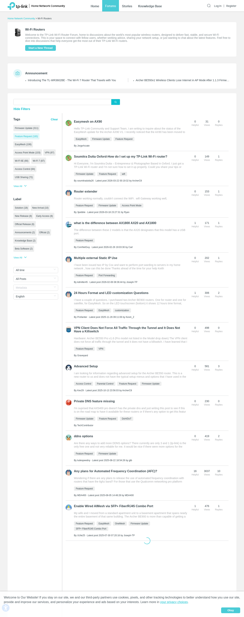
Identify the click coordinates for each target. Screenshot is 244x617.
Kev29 (80, 390)
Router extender (85, 191)
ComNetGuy (83, 247)
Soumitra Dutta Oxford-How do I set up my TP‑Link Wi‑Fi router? (120, 156)
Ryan (126, 212)
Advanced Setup (86, 366)
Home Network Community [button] (48, 5)
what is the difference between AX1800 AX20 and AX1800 (115, 223)
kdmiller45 (82, 282)
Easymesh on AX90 (88, 121)
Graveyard (82, 355)
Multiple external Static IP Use (95, 258)
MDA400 (81, 495)
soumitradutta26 (85, 180)
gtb (130, 460)
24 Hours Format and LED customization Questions (111, 293)
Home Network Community (21, 18)
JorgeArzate (83, 145)
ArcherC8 (137, 180)
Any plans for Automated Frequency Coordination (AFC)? (115, 471)
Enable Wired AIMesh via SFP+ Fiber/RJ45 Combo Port (113, 506)
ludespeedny (83, 460)
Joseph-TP (131, 282)
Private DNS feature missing (94, 401)
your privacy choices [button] (174, 602)
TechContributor (85, 425)
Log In (218, 6)
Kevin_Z (130, 317)
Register (231, 6)
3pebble (81, 212)
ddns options (83, 436)
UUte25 (81, 535)
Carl (130, 247)
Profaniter (82, 317)
